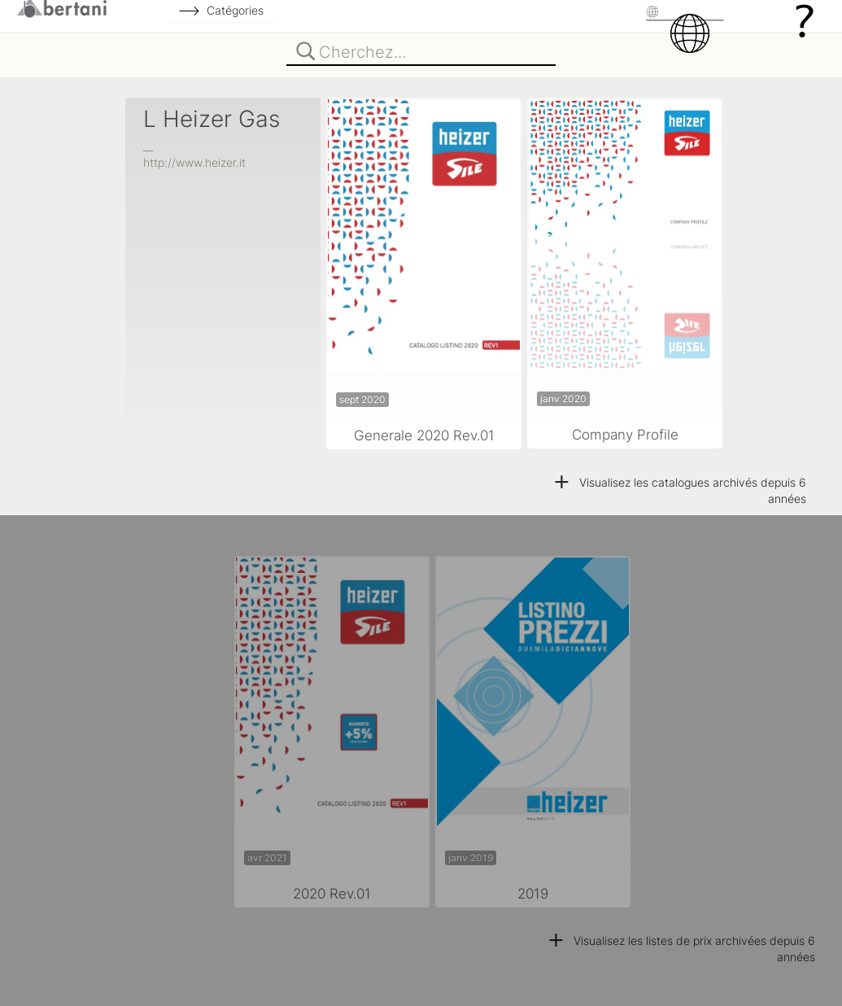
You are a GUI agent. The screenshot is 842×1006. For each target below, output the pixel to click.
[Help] (804, 20)
